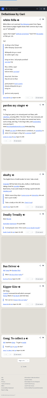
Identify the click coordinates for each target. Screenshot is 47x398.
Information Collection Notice (32, 377)
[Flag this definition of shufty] (43, 174)
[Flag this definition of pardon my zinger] (43, 104)
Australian (6, 224)
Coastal (5, 293)
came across (25, 195)
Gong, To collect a (7, 350)
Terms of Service (5, 384)
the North (16, 296)
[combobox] (22, 8)
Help (2, 380)
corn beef (16, 72)
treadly (37, 228)
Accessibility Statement (7, 388)
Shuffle (23, 367)
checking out (7, 191)
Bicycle (9, 219)
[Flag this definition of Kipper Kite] (43, 286)
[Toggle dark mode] (41, 8)
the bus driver (13, 275)
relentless (6, 117)
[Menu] (44, 8)
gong (15, 347)
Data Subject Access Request (32, 382)
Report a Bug (4, 390)
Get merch (39, 98)
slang (7, 270)
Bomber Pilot (16, 270)
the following (25, 24)
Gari (11, 98)
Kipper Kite (6, 304)
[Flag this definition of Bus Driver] (43, 265)
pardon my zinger (7, 137)
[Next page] (28, 360)
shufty (4, 207)
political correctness (22, 34)
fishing (5, 296)
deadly (32, 228)
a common (28, 133)
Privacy (3, 382)
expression (13, 224)
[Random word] (37, 9)
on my (28, 228)
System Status (28, 380)
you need (13, 131)
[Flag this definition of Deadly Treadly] (43, 214)
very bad (7, 62)
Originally (6, 184)
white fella (5, 98)
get (11, 347)
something (38, 131)
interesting (35, 195)
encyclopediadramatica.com (16, 126)
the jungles (39, 34)
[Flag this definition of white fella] (43, 19)
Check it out (28, 202)
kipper (16, 300)
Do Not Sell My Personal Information (34, 388)
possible (16, 186)
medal (24, 342)
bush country (19, 84)
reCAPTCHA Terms (29, 386)
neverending (37, 122)
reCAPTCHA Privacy (30, 384)
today (20, 275)
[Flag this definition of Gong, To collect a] (43, 337)
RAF (4, 270)
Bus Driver (5, 279)
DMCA (2, 386)
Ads (2, 377)
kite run (20, 300)
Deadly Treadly (7, 232)
